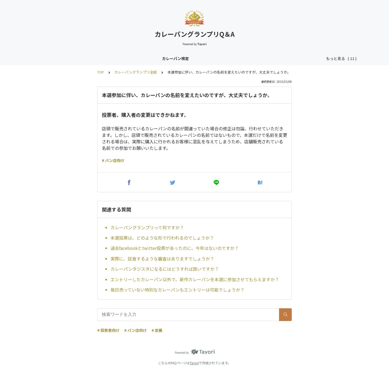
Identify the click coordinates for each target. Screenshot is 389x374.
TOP (100, 72)
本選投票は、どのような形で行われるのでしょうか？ (162, 237)
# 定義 (157, 330)
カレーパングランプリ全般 (161, 58)
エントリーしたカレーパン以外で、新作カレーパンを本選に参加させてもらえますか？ (194, 279)
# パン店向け (113, 160)
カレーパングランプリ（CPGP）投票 (223, 58)
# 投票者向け (108, 330)
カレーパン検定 (75, 58)
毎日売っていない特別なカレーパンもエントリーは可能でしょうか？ (177, 289)
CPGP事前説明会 (276, 58)
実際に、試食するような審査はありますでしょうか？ (162, 258)
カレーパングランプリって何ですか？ (147, 227)
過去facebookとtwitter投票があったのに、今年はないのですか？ (174, 248)
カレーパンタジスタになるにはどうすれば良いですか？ (164, 269)
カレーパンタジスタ (113, 58)
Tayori (194, 362)
